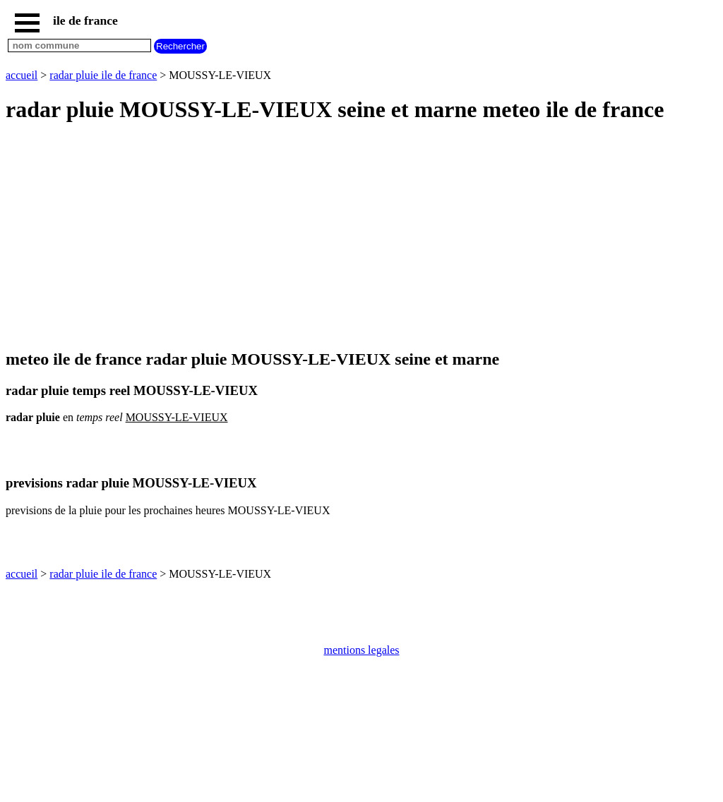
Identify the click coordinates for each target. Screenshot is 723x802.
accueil (21, 75)
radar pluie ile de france (103, 75)
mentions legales (361, 650)
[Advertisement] (361, 237)
